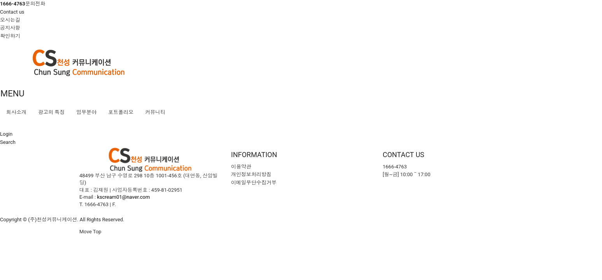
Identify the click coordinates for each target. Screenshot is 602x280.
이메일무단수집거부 (253, 183)
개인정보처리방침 (251, 174)
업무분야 (86, 112)
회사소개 (16, 112)
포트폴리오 (120, 112)
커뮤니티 (155, 112)
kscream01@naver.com (123, 197)
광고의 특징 (51, 112)
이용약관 (241, 167)
